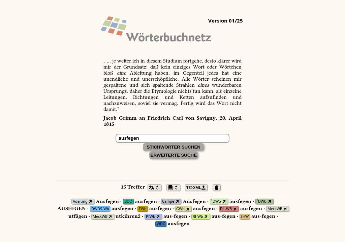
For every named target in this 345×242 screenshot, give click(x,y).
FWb (143, 208)
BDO (128, 201)
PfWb (150, 216)
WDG (161, 224)
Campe (168, 201)
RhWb (198, 216)
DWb (216, 201)
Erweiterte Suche (174, 155)
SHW (245, 216)
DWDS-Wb (100, 208)
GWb (180, 208)
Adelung (80, 201)
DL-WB (226, 208)
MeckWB (275, 208)
